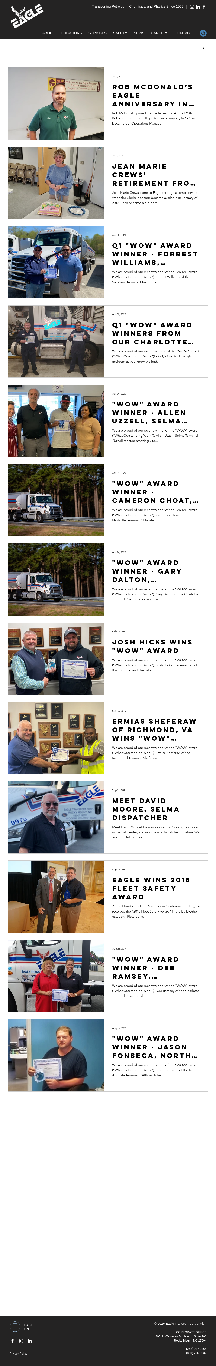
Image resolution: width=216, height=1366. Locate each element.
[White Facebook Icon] (204, 6)
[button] (48, 33)
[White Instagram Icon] (192, 6)
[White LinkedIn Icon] (198, 6)
